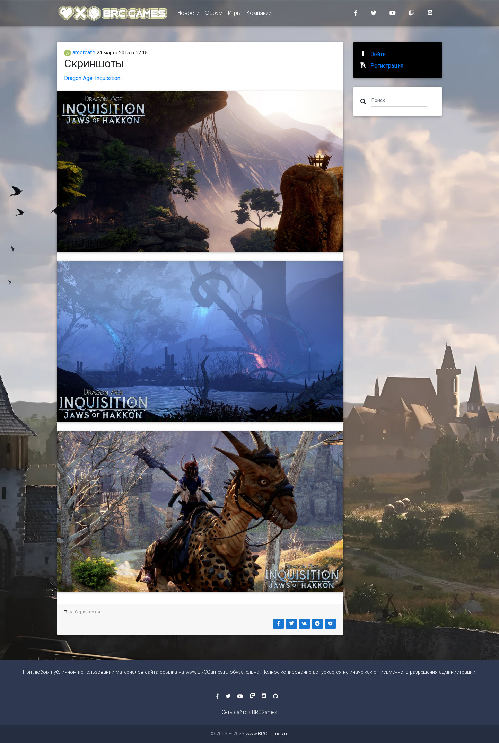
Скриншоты (87, 611)
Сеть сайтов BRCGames (249, 712)
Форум (213, 14)
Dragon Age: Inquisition (92, 78)
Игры (234, 14)
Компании (258, 14)
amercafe (79, 52)
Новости (188, 14)
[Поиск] (399, 100)
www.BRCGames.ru (206, 672)
